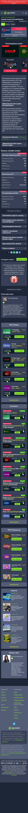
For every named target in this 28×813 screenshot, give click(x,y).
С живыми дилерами (19, 700)
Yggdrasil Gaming (18, 712)
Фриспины (3, 710)
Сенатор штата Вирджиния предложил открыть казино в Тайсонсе (17, 608)
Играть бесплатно (10, 70)
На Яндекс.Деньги (18, 694)
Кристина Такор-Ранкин (17, 656)
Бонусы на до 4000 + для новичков (13, 469)
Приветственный (7, 410)
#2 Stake (13, 344)
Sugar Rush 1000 (16, 565)
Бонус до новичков (14, 511)
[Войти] (25, 13)
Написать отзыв (21, 259)
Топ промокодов (19, 32)
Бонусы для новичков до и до (13, 455)
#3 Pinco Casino (15, 358)
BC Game (23, 466)
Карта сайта (4, 700)
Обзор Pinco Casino (20, 438)
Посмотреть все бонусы (14, 211)
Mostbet (23, 495)
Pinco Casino (10, 59)
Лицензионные (17, 702)
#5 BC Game (14, 386)
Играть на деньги (19, 336)
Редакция (3, 694)
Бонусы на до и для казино (13, 440)
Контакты (3, 697)
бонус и (10, 413)
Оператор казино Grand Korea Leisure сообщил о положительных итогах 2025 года (17, 629)
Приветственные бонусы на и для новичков (13, 483)
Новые (15, 692)
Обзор (3, 24)
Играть (17, 418)
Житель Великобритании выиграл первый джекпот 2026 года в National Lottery (17, 618)
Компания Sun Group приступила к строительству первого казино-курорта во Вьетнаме (17, 640)
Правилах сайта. (5, 754)
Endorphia (16, 710)
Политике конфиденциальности (18, 752)
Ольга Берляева (13, 298)
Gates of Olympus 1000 (16, 555)
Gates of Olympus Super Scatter (16, 535)
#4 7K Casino (15, 372)
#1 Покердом (15, 330)
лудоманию (14, 775)
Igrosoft (13, 576)
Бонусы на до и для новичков (13, 498)
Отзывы (13, 24)
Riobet (23, 423)
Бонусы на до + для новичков (13, 426)
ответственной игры (7, 772)
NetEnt (15, 707)
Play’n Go (16, 715)
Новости (3, 692)
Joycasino (22, 481)
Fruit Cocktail (15, 575)
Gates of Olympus (16, 545)
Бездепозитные (4, 707)
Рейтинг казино (18, 28)
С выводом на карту (18, 697)
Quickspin (16, 718)
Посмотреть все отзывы (14, 289)
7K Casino (22, 452)
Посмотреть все (14, 400)
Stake (23, 509)
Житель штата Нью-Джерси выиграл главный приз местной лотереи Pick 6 (17, 597)
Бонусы (8, 24)
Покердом (22, 410)
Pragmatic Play (14, 536)
